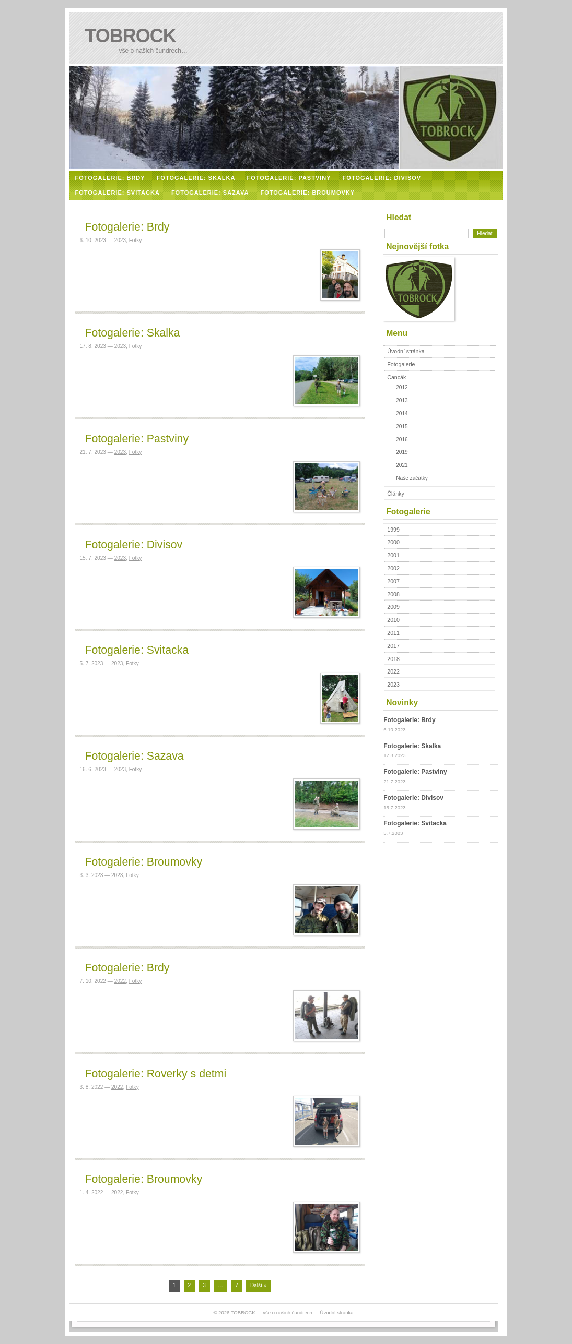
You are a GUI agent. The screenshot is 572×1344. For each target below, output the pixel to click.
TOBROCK (130, 35)
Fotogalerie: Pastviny (137, 439)
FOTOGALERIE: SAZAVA (210, 192)
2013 (401, 400)
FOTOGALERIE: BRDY (110, 178)
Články (395, 493)
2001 (393, 555)
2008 (393, 594)
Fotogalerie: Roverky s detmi (156, 1073)
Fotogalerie (401, 364)
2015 (401, 426)
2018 (393, 659)
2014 (401, 413)
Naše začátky (412, 478)
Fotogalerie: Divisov (134, 544)
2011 (393, 633)
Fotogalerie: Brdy (127, 227)
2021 (401, 465)
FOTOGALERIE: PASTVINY (289, 178)
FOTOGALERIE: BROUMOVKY (307, 192)
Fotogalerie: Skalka (132, 333)
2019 (401, 452)
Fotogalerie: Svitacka (137, 650)
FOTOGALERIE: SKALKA (196, 178)
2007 (393, 581)
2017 (393, 646)
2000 (393, 542)
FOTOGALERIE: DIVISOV (382, 178)
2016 (401, 439)
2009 (393, 607)
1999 (393, 529)
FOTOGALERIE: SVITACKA (117, 192)
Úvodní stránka (405, 351)
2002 (393, 568)
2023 (120, 240)
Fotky (135, 240)
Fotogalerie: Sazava (134, 756)
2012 (401, 387)
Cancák (396, 377)
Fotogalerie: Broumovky (144, 862)
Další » (258, 1285)
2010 (393, 620)
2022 (120, 981)
